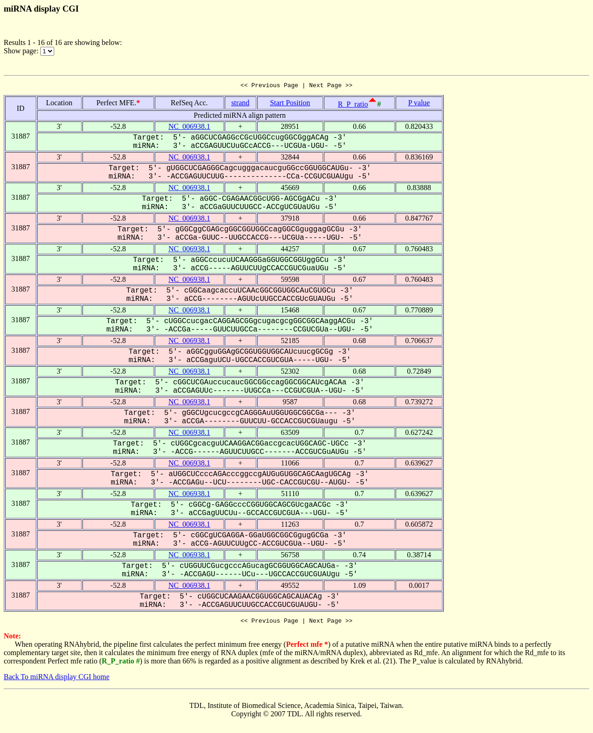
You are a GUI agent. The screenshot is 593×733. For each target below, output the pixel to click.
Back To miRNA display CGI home (56, 679)
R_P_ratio (353, 105)
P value (419, 104)
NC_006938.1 (189, 128)
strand (240, 104)
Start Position (290, 104)
